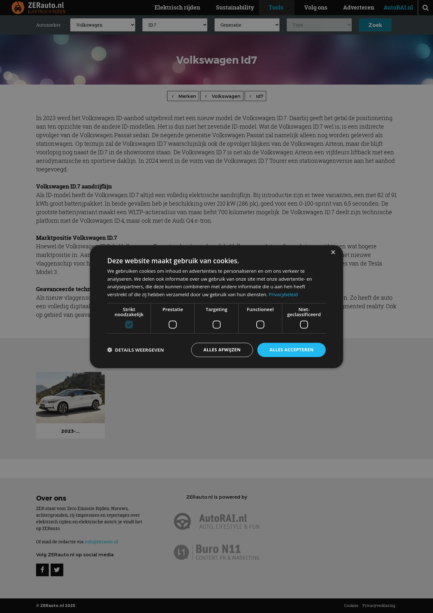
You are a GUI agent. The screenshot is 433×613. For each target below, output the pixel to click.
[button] (135, 350)
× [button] (332, 252)
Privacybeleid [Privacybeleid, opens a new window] (283, 294)
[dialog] (216, 306)
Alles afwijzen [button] (222, 350)
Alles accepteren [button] (291, 350)
